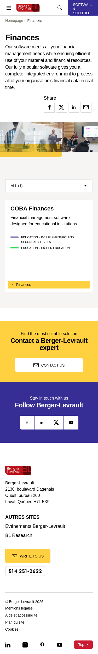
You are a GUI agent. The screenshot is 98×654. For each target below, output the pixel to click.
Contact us (49, 365)
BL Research (18, 535)
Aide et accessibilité (21, 615)
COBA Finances (32, 208)
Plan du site (14, 622)
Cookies (12, 629)
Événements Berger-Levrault (35, 526)
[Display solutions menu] (83, 8)
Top (81, 645)
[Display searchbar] (59, 7)
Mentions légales (19, 608)
